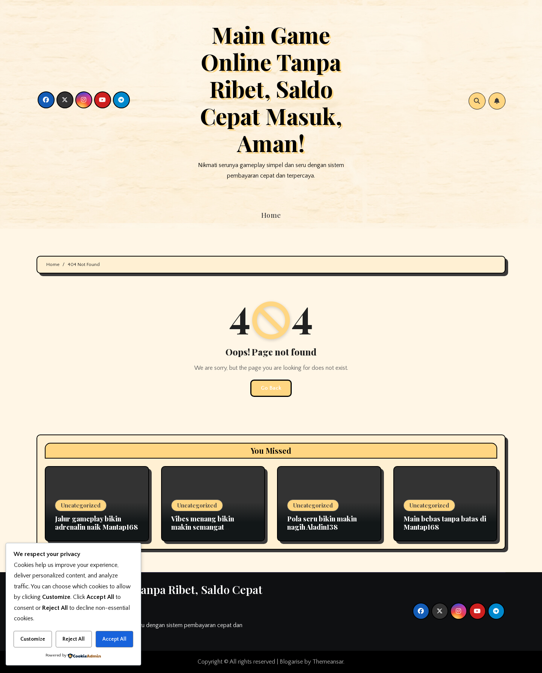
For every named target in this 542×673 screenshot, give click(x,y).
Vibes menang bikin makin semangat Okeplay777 (202, 526)
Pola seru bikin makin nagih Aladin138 (322, 523)
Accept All (114, 639)
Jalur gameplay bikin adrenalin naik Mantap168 (96, 523)
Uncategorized (80, 505)
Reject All (73, 639)
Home (271, 215)
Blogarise (291, 661)
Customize (32, 639)
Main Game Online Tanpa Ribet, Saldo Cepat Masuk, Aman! (271, 88)
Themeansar (327, 661)
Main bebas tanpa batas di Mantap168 (444, 523)
